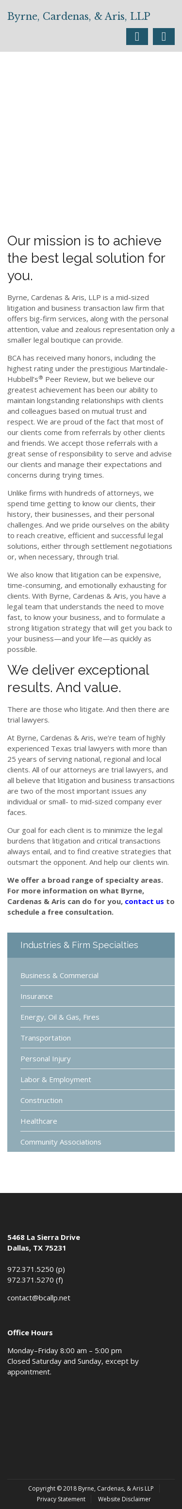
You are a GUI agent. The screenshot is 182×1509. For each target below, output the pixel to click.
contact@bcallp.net (38, 1297)
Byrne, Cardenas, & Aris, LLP (78, 16)
